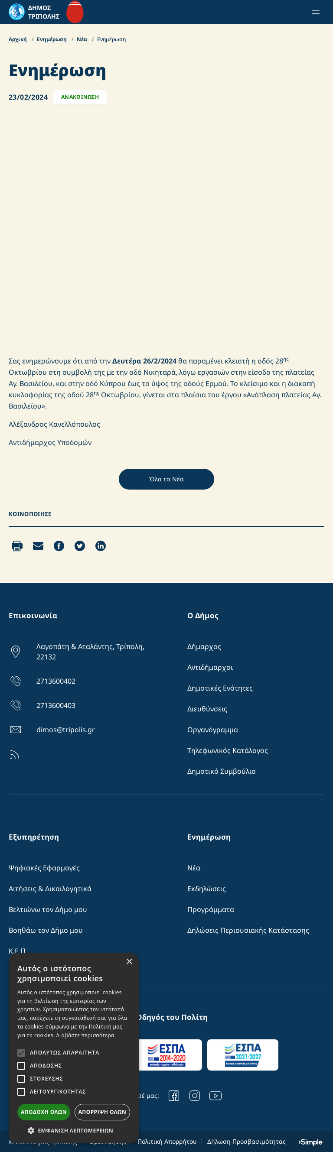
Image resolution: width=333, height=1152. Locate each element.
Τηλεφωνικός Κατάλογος (227, 750)
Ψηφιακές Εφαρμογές (44, 868)
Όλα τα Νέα (166, 479)
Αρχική (18, 39)
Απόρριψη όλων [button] (102, 1112)
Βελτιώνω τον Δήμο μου (48, 909)
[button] (73, 1130)
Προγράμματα (210, 909)
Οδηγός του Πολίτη (172, 1017)
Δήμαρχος (204, 646)
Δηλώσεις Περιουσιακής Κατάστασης (248, 930)
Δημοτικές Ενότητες (220, 688)
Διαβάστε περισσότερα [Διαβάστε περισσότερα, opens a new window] (85, 1035)
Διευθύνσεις (207, 709)
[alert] (74, 1048)
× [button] (129, 962)
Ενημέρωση (52, 39)
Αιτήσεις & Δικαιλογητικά (50, 888)
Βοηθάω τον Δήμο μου (46, 930)
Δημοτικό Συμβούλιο (221, 771)
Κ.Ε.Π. (18, 951)
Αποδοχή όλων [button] (44, 1112)
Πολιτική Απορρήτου (166, 1141)
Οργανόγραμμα (212, 729)
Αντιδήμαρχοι (210, 667)
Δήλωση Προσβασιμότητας (246, 1141)
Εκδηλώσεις (206, 888)
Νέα (82, 39)
